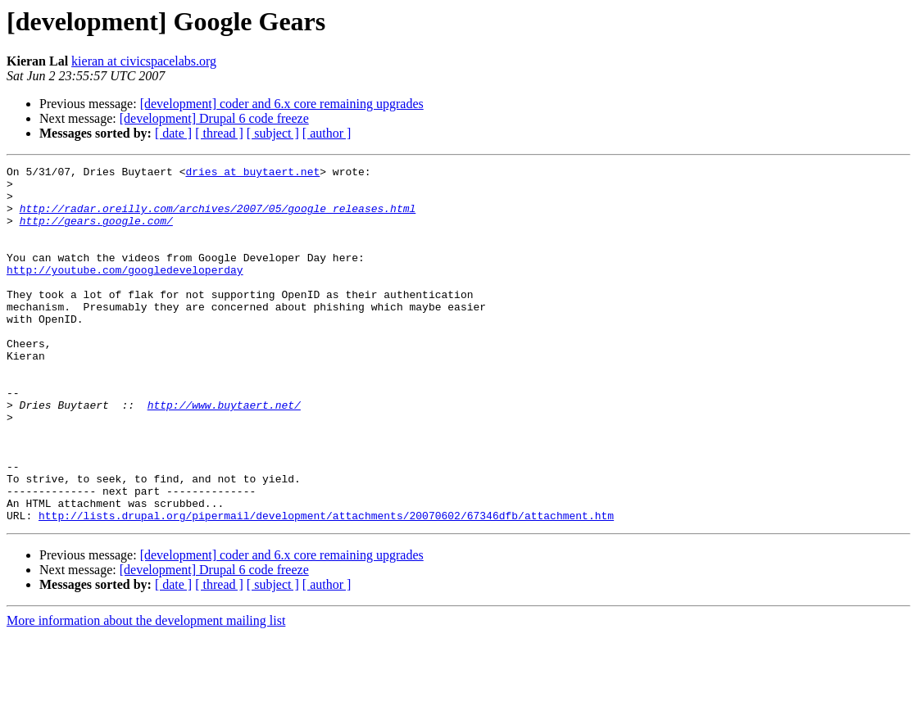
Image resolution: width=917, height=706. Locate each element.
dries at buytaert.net (252, 173)
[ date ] (173, 133)
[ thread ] (219, 133)
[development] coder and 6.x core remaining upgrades (282, 104)
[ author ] (327, 133)
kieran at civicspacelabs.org (143, 61)
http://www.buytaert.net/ (224, 453)
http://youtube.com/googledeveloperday (125, 291)
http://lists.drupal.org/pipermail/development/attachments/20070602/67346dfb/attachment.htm (326, 586)
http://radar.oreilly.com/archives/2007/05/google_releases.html (218, 217)
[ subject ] (273, 133)
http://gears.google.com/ (96, 232)
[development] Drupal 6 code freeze (214, 118)
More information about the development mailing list (146, 692)
